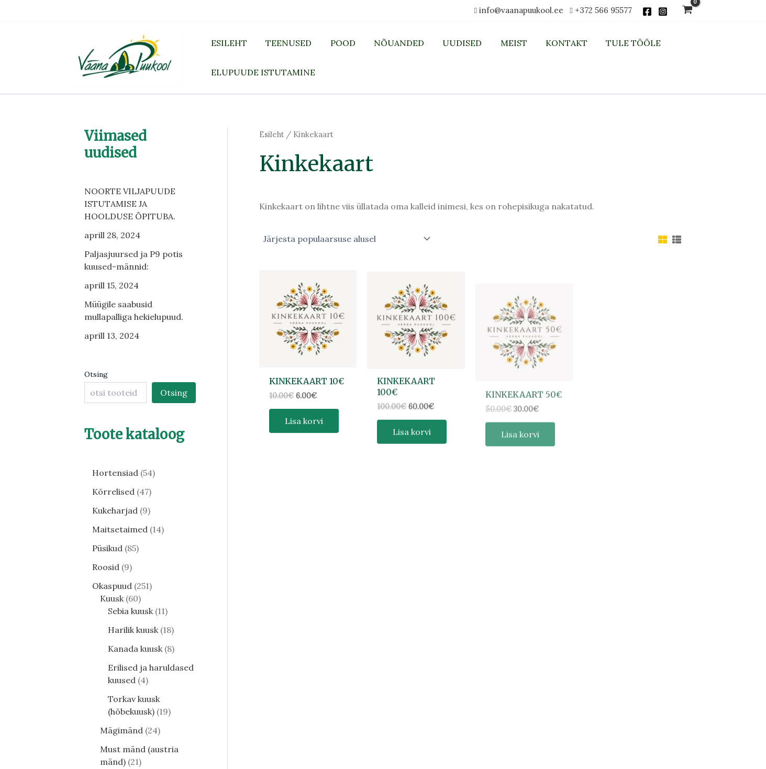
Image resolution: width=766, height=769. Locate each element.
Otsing (96, 374)
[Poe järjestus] (346, 238)
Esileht (271, 134)
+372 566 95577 (603, 10)
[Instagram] (663, 11)
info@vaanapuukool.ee (523, 10)
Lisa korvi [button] (304, 433)
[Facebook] (647, 11)
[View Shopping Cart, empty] (687, 11)
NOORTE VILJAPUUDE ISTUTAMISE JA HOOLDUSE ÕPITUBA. (129, 203)
